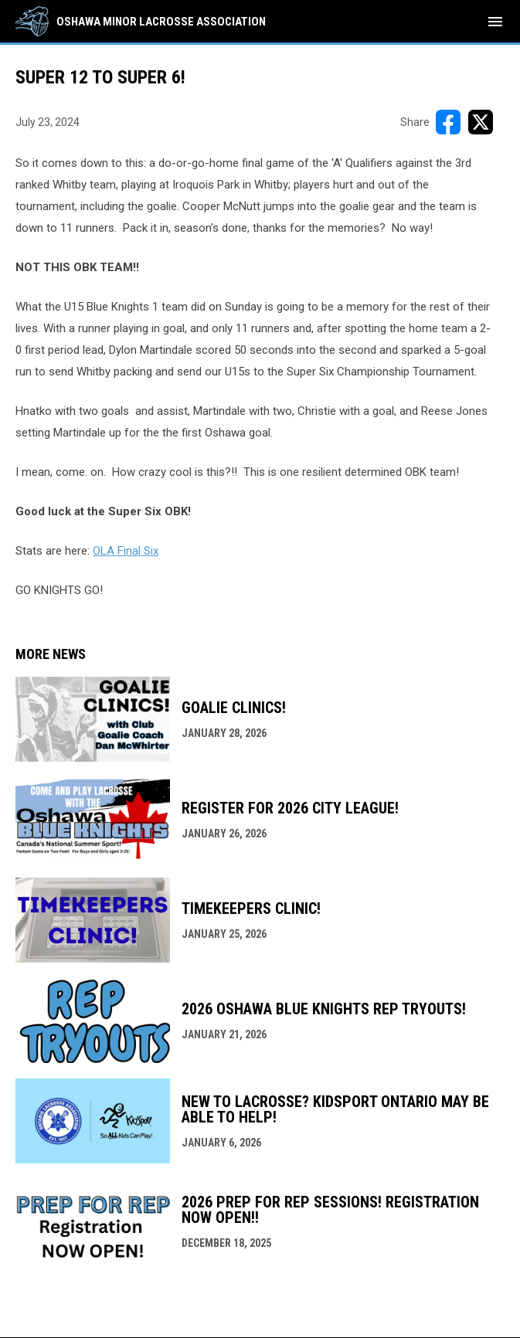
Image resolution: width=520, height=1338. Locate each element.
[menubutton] (495, 21)
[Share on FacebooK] (448, 122)
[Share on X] (480, 122)
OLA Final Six (125, 551)
